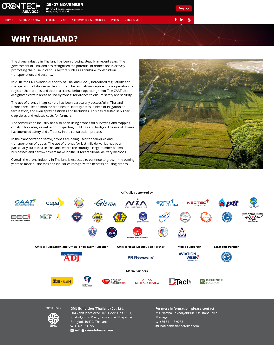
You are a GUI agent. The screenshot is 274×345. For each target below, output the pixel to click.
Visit (72, 20)
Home (18, 20)
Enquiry (255, 8)
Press (124, 20)
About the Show (38, 20)
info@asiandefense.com (94, 330)
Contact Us (141, 20)
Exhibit (59, 20)
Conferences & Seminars (97, 20)
